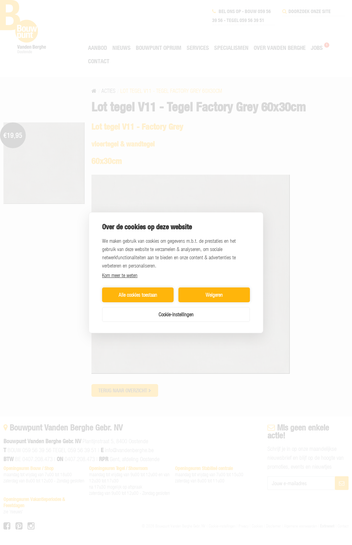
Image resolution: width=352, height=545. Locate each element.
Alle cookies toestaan (138, 295)
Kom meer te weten (120, 275)
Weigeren (214, 295)
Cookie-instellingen (176, 314)
